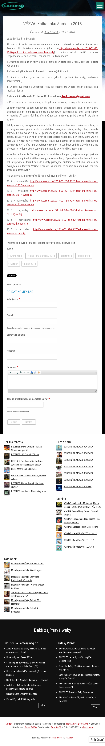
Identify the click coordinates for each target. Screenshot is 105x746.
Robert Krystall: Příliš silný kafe (20, 699)
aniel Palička (31, 727)
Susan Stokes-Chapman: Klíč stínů (21, 694)
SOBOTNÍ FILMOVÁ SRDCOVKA (78, 446)
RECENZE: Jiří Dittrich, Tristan (25, 454)
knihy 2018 (30, 263)
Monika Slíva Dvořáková (77, 723)
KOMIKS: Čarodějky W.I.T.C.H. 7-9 (79, 540)
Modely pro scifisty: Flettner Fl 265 (27, 563)
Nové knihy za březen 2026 (19, 657)
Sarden (14, 263)
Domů (5, 13)
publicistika (84, 255)
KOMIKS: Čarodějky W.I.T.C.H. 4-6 (79, 546)
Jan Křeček (51, 32)
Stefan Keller (56, 737)
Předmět (11, 351)
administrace (87, 727)
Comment (12, 367)
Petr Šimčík (56, 727)
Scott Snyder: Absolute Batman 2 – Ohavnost (27, 680)
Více (43, 705)
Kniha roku (16, 255)
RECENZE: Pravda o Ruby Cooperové (76, 692)
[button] (10, 372)
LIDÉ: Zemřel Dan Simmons (24, 469)
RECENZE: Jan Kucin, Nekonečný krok (28, 491)
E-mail (11, 315)
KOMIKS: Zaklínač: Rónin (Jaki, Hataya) (81, 526)
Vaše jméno (13, 299)
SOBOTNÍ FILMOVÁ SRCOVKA (78, 486)
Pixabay (69, 737)
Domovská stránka (16, 335)
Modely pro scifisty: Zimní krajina (26, 570)
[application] (52, 381)
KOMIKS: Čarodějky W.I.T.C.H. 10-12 (80, 533)
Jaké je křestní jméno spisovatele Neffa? (28, 399)
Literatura (66, 255)
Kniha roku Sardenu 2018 (41, 255)
